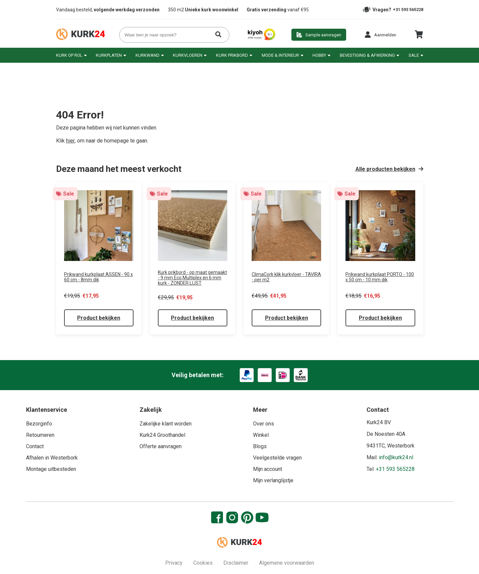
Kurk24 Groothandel (162, 435)
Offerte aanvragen (161, 446)
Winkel (261, 435)
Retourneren (40, 435)
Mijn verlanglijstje (273, 480)
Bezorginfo (39, 423)
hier (70, 140)
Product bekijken (98, 318)
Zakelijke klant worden (166, 423)
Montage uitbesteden (51, 469)
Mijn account (267, 469)
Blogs (260, 446)
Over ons (263, 423)
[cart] (419, 36)
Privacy (174, 563)
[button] (380, 35)
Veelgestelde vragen (277, 458)
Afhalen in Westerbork (52, 458)
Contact (35, 446)
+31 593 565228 (408, 9)
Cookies (203, 563)
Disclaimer (235, 563)
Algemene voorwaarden (286, 563)
